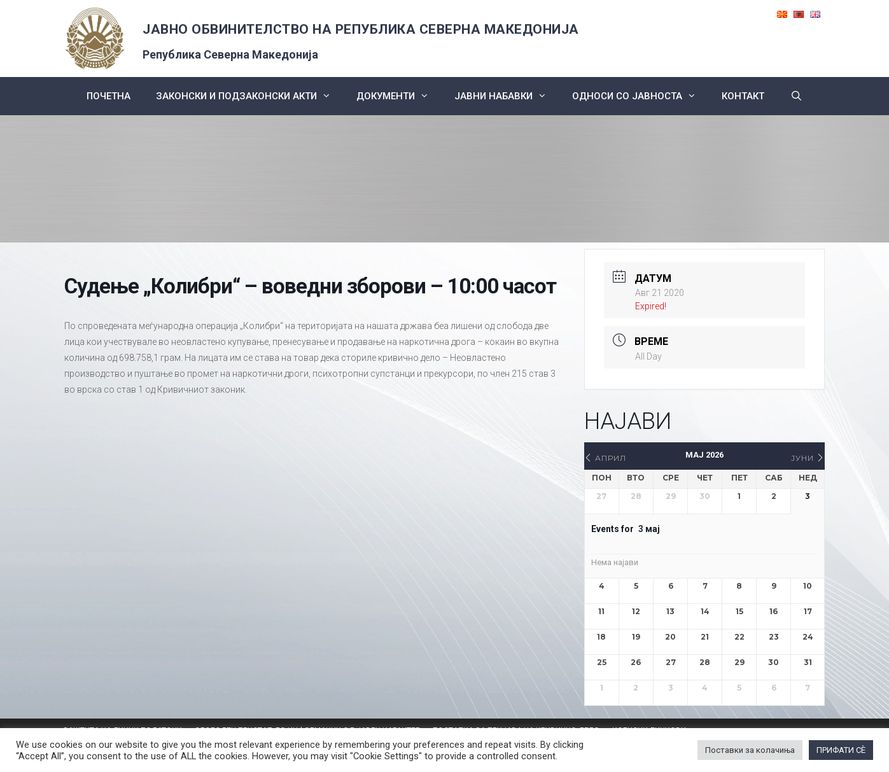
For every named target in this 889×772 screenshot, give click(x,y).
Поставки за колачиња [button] (750, 750)
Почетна (108, 96)
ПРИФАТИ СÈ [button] (840, 750)
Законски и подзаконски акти (250, 96)
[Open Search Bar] (796, 96)
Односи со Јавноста (640, 96)
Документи (399, 96)
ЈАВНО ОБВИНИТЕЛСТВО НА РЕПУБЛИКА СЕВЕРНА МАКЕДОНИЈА (361, 29)
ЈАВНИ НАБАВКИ (506, 96)
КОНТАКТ (743, 96)
